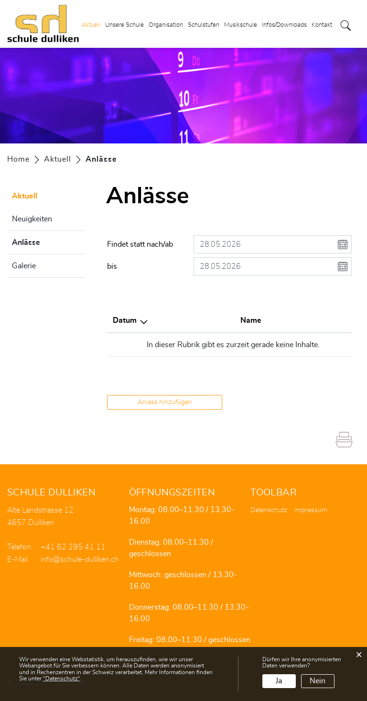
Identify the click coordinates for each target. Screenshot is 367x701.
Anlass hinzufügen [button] (165, 402)
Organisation (166, 25)
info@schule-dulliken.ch (80, 559)
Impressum (310, 510)
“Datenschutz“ (61, 678)
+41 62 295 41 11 (73, 547)
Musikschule (240, 25)
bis (112, 266)
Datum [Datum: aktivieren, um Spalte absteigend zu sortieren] (125, 320)
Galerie (24, 266)
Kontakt (322, 25)
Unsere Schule (124, 25)
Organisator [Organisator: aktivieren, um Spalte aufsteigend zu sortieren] (299, 320)
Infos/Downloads (284, 25)
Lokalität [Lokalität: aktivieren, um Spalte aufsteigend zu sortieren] (229, 320)
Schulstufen (203, 25)
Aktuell (91, 25)
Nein (317, 681)
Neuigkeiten (32, 219)
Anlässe (48, 241)
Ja (279, 681)
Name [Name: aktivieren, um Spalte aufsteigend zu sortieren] (176, 320)
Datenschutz (268, 510)
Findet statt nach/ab (140, 244)
